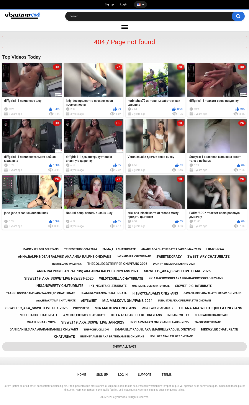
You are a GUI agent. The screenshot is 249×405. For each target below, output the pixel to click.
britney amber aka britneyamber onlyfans (112, 336)
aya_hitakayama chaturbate (55, 300)
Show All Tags (124, 346)
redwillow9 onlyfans (67, 263)
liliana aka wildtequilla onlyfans (210, 308)
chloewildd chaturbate (211, 315)
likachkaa (215, 249)
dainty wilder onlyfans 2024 (174, 263)
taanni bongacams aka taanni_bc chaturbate (40, 293)
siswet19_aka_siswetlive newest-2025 (59, 278)
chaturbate (64, 337)
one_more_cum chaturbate (151, 285)
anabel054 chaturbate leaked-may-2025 (171, 249)
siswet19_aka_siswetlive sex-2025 (36, 308)
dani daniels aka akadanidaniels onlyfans (44, 329)
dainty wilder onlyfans (41, 249)
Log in (124, 4)
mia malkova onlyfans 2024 (127, 301)
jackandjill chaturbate (134, 256)
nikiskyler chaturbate (219, 329)
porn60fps (81, 308)
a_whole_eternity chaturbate (84, 315)
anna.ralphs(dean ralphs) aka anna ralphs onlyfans (64, 257)
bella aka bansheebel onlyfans (136, 315)
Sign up (109, 4)
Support (144, 374)
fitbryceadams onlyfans (155, 293)
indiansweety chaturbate (59, 286)
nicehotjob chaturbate (39, 315)
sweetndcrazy (169, 257)
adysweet (89, 300)
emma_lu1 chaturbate (119, 249)
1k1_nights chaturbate (108, 286)
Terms (167, 374)
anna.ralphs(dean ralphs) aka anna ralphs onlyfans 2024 (87, 271)
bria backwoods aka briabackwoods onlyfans (186, 278)
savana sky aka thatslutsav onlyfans (212, 293)
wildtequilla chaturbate (121, 278)
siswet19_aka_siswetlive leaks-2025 (177, 271)
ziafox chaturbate (208, 322)
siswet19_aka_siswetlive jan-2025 (92, 322)
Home (81, 374)
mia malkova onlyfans (115, 308)
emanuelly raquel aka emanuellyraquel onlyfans (155, 329)
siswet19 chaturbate (193, 286)
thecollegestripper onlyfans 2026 (117, 264)
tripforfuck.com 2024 (80, 249)
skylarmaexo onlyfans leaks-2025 (159, 322)
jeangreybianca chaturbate (104, 293)
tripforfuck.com (96, 329)
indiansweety (178, 315)
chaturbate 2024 (41, 322)
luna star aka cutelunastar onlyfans (184, 300)
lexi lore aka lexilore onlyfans (171, 336)
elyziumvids (120, 397)
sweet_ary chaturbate (208, 256)
